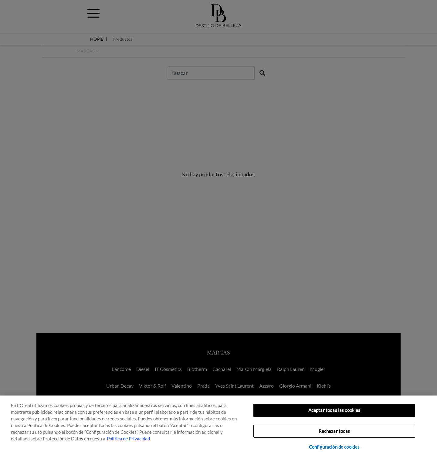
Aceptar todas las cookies (334, 410)
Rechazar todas (334, 431)
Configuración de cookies (334, 447)
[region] (218, 425)
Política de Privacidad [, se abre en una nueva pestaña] (128, 438)
